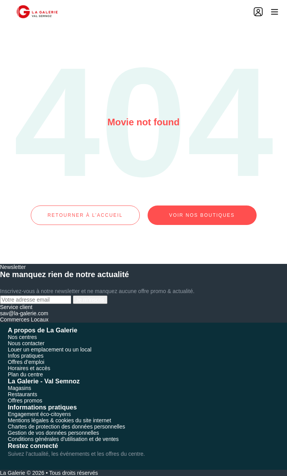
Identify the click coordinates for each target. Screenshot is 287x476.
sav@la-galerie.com (24, 313)
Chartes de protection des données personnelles (66, 426)
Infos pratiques (26, 356)
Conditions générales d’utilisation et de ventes (63, 439)
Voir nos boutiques (202, 215)
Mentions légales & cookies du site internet (59, 420)
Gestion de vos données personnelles (53, 433)
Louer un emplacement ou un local (50, 349)
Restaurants (22, 394)
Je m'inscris (90, 300)
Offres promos (25, 400)
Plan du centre (25, 374)
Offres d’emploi (26, 362)
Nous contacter (26, 343)
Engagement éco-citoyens (39, 414)
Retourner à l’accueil (85, 215)
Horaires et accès (29, 368)
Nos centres (22, 337)
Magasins (19, 388)
